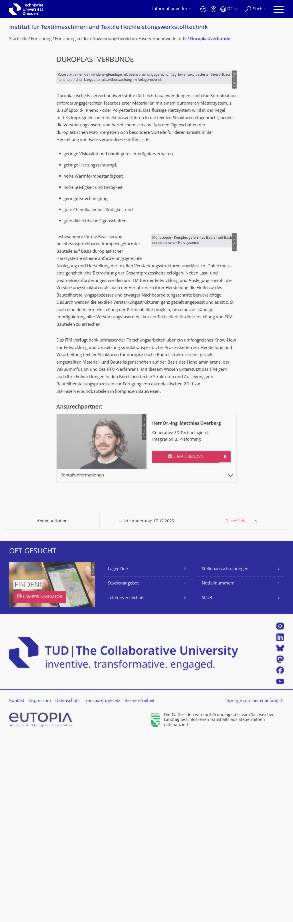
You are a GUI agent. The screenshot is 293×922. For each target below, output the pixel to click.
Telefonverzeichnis (126, 784)
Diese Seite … (238, 707)
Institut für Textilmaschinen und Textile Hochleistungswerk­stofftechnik (108, 27)
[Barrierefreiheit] (213, 9)
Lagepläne (118, 755)
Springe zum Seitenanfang (252, 886)
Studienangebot (123, 769)
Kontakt (16, 886)
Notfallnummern (218, 769)
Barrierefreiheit (139, 886)
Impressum (40, 886)
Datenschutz (67, 886)
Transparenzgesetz (102, 886)
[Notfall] (203, 9)
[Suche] (255, 9)
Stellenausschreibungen (225, 755)
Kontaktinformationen (82, 661)
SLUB (207, 784)
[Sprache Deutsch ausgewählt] (228, 9)
